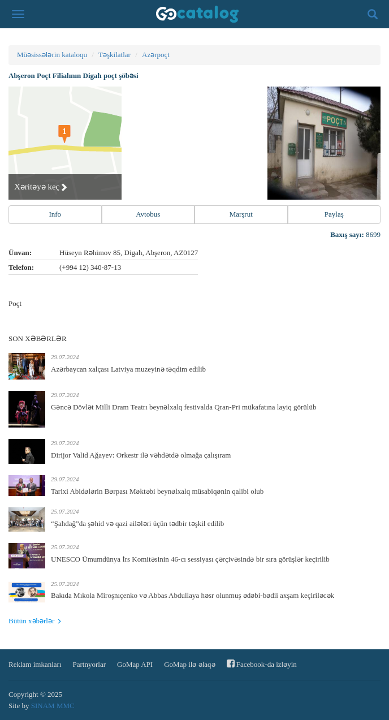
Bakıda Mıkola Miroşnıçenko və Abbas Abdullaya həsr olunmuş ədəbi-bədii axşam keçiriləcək (192, 595)
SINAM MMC (53, 705)
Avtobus (148, 214)
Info (55, 214)
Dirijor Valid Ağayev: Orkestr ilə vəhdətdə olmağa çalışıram (141, 455)
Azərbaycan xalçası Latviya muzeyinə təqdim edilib (128, 369)
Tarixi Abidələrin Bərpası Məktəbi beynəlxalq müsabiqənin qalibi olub (157, 491)
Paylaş (334, 214)
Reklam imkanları (35, 664)
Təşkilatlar (114, 54)
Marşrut (241, 214)
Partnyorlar (89, 664)
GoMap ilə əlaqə (189, 664)
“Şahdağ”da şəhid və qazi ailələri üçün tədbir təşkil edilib (137, 523)
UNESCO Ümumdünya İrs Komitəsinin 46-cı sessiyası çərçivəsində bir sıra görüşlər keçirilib (190, 559)
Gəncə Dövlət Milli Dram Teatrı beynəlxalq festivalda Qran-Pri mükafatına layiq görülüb (183, 407)
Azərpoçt (156, 54)
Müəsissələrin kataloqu (52, 54)
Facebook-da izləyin (262, 664)
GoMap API (135, 664)
